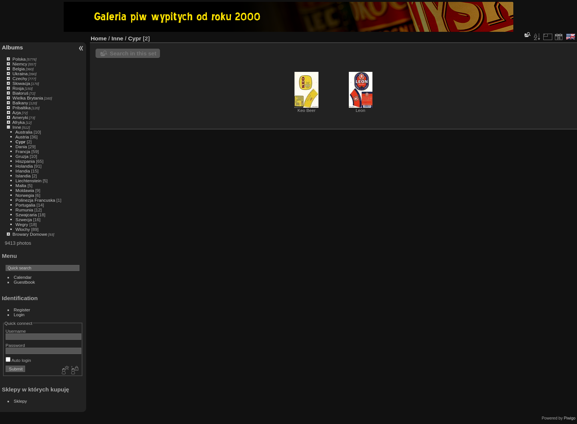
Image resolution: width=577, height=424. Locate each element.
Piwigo (570, 418)
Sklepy (20, 401)
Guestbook (24, 282)
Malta (20, 185)
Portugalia (25, 204)
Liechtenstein (28, 180)
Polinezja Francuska (35, 200)
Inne (16, 127)
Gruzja (21, 156)
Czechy (19, 78)
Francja (22, 151)
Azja (16, 112)
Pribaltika (21, 107)
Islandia (23, 175)
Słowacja (21, 83)
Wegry (21, 224)
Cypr (20, 141)
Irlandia (22, 170)
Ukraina (20, 73)
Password (15, 345)
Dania (21, 146)
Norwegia (24, 195)
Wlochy (22, 229)
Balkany (20, 102)
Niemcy (19, 63)
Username (16, 331)
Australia (24, 131)
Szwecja (23, 219)
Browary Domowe (29, 234)
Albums (12, 47)
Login (19, 314)
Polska (18, 59)
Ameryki (20, 117)
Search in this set (133, 53)
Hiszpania (25, 161)
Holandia (24, 166)
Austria (22, 136)
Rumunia (24, 209)
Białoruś (20, 93)
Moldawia (24, 190)
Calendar (23, 277)
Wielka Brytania (27, 97)
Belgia (18, 68)
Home (99, 38)
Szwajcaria (26, 214)
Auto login (18, 360)
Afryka (18, 122)
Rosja (18, 88)
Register (22, 309)
